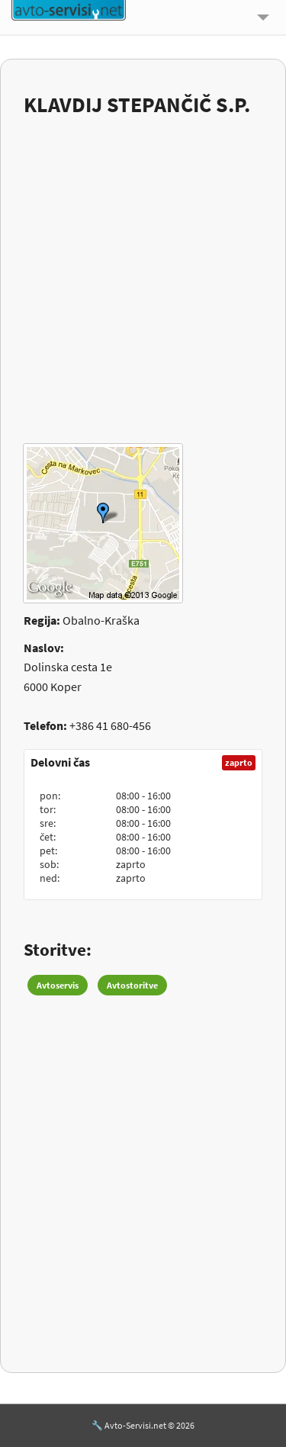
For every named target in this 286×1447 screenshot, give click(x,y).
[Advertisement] (143, 270)
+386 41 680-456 (110, 725)
